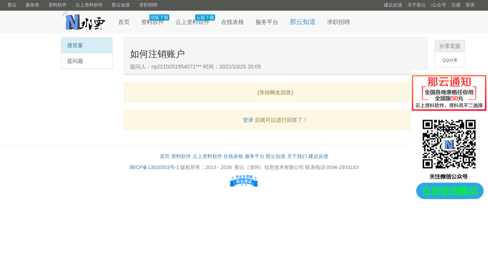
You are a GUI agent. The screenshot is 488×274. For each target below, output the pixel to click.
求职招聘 (148, 5)
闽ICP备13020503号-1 (154, 167)
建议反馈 (393, 5)
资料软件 (57, 5)
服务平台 (266, 22)
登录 (470, 5)
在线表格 (232, 22)
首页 (124, 22)
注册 (456, 5)
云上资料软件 (89, 5)
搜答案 (75, 45)
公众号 (438, 5)
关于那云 (417, 5)
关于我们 (297, 156)
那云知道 (121, 5)
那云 (12, 5)
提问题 (75, 61)
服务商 (32, 5)
